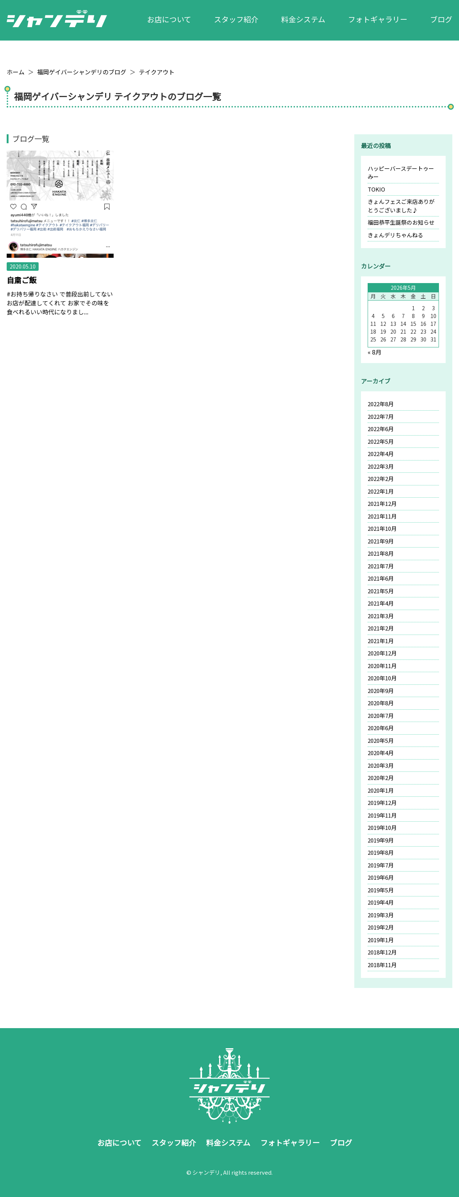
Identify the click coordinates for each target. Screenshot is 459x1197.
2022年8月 (381, 404)
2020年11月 (382, 666)
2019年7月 (381, 865)
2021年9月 (381, 541)
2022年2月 (381, 478)
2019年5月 (381, 890)
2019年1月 (381, 940)
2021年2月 (381, 628)
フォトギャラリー (377, 19)
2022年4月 (381, 454)
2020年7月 (381, 715)
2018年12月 (382, 952)
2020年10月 (382, 678)
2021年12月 (382, 503)
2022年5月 (381, 441)
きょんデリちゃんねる (395, 235)
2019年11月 (382, 815)
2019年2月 (381, 927)
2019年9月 (381, 840)
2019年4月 (381, 902)
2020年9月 (381, 690)
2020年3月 (381, 765)
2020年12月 (382, 653)
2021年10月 (382, 528)
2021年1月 (381, 641)
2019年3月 (381, 915)
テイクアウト (157, 71)
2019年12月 (382, 802)
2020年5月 (381, 740)
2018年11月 (382, 965)
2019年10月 (382, 827)
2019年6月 (381, 877)
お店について (169, 19)
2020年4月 (381, 753)
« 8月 (374, 351)
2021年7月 (381, 566)
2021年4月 (381, 603)
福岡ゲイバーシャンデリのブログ (81, 71)
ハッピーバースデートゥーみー (401, 172)
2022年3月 (381, 466)
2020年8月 (381, 703)
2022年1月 (381, 491)
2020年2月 (381, 778)
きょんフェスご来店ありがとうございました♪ (401, 206)
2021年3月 (381, 616)
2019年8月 (381, 852)
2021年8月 (381, 553)
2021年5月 (381, 591)
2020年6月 (381, 728)
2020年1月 (381, 790)
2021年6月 (381, 578)
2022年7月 (381, 416)
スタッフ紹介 (236, 19)
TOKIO (376, 189)
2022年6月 (381, 429)
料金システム (303, 19)
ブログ (441, 19)
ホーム (16, 71)
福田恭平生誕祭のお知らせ (401, 222)
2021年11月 (382, 516)
